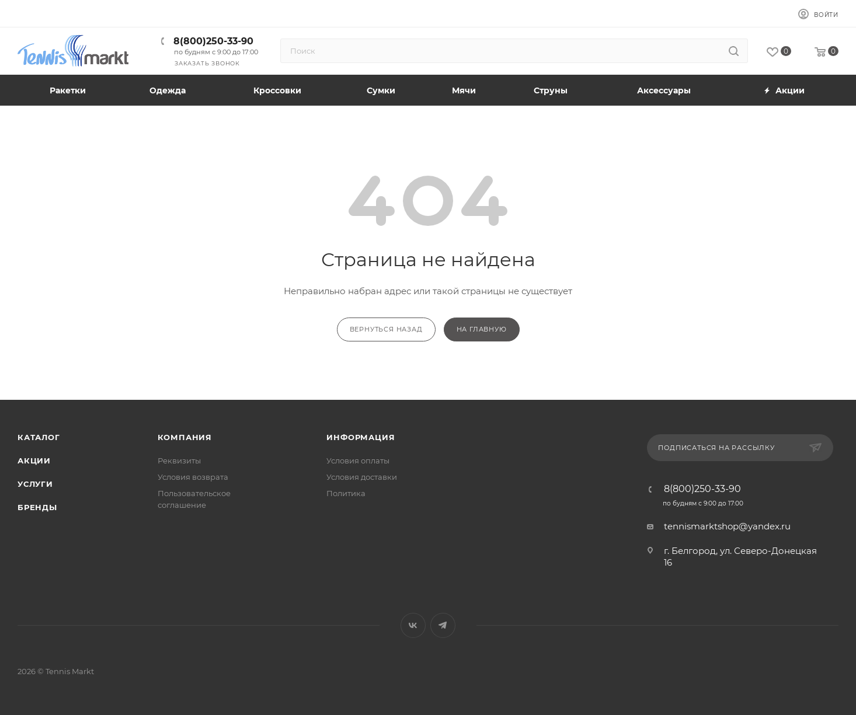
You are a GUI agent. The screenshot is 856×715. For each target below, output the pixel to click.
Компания (185, 437)
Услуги (35, 484)
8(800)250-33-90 (213, 41)
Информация (360, 437)
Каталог (39, 437)
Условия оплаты (357, 460)
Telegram (442, 625)
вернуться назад (386, 329)
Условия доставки (361, 477)
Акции (34, 460)
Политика (346, 493)
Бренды (37, 507)
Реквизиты (179, 460)
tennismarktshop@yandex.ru (727, 526)
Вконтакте (413, 625)
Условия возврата (193, 477)
